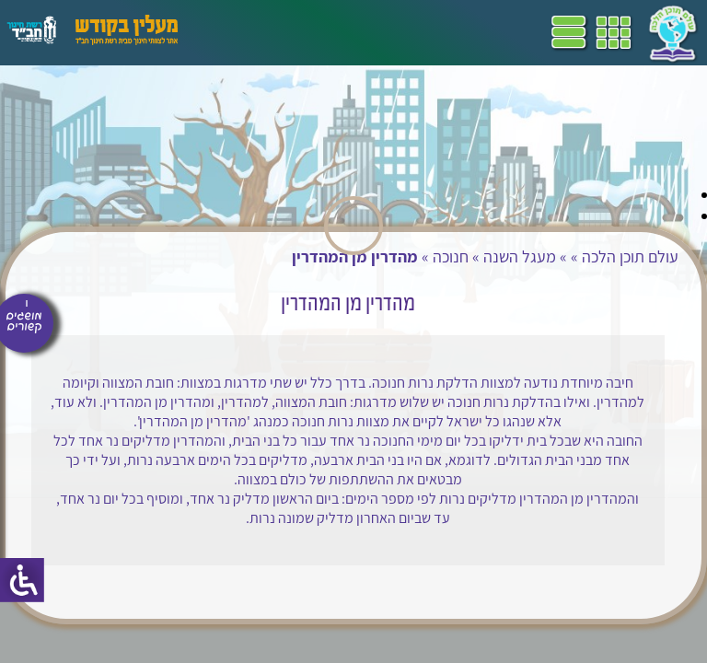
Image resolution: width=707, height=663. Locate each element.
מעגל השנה (519, 256)
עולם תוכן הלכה (630, 256)
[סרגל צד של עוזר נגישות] (22, 580)
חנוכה (451, 256)
